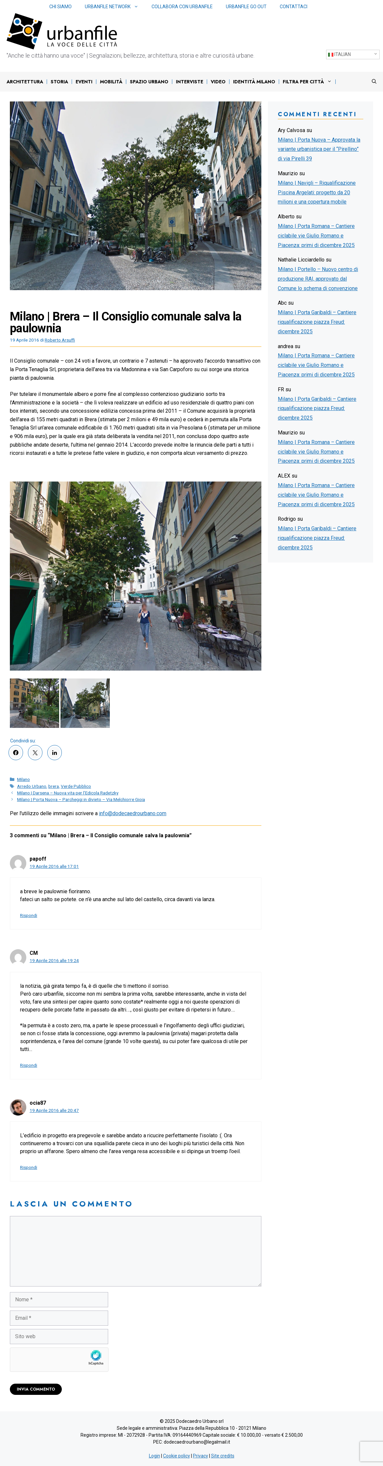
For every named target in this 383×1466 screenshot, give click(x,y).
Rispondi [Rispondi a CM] (28, 1065)
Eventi (84, 81)
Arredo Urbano (31, 786)
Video (218, 81)
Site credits (222, 1455)
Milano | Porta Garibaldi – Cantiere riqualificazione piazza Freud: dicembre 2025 (317, 322)
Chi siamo (60, 6)
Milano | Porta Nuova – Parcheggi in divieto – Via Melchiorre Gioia (81, 799)
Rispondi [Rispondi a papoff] (28, 915)
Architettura (25, 81)
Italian (339, 54)
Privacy (200, 1455)
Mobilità (111, 81)
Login (154, 1455)
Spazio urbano (149, 81)
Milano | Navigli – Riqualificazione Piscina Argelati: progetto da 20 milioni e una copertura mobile (317, 192)
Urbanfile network (115, 6)
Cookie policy (176, 1455)
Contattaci (293, 6)
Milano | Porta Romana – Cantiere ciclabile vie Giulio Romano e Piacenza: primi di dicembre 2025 (316, 235)
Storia (59, 81)
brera (53, 786)
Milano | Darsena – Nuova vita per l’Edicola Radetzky (67, 792)
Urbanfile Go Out (246, 6)
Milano (23, 779)
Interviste (189, 81)
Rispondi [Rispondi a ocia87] (28, 1167)
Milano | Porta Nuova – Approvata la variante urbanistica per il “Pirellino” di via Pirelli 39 (319, 149)
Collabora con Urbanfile (182, 6)
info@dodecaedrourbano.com (132, 813)
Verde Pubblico (76, 786)
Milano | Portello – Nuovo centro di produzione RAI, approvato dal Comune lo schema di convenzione (318, 278)
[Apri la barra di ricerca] (374, 82)
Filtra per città (309, 82)
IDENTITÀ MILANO (254, 81)
